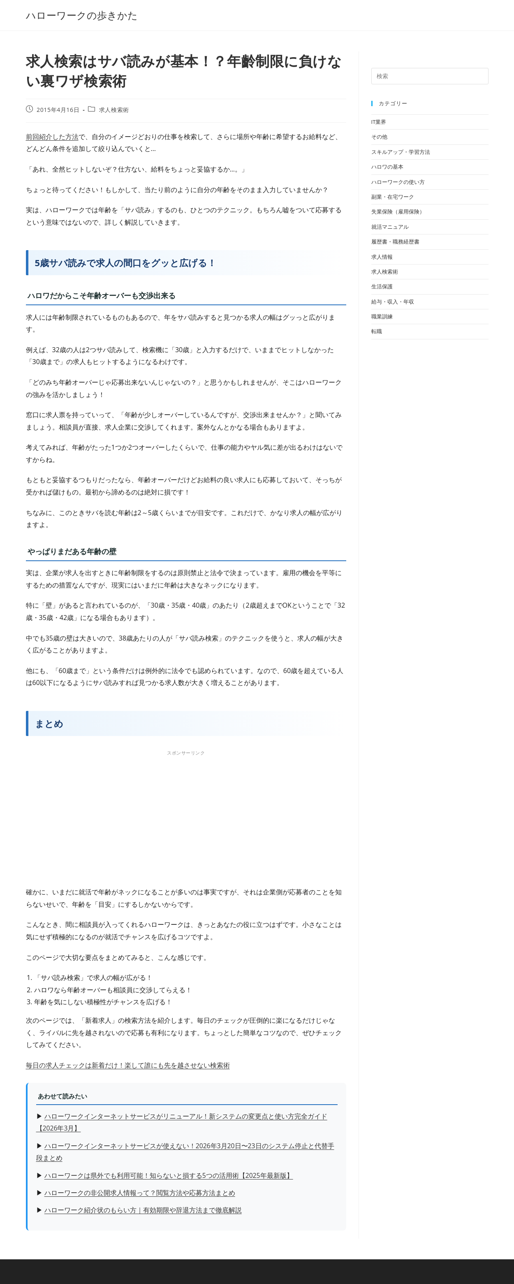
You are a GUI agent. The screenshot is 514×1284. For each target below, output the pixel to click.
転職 (376, 331)
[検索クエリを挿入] (430, 76)
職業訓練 (382, 316)
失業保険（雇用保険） (398, 211)
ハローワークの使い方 (398, 182)
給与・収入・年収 (392, 301)
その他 (379, 136)
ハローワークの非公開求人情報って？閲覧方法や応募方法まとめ (139, 1192)
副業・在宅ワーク (392, 196)
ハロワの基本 (387, 166)
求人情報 (382, 256)
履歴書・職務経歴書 (395, 241)
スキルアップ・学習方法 (400, 152)
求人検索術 (114, 110)
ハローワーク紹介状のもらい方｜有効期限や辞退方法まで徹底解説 (143, 1209)
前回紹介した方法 (52, 136)
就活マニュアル (390, 226)
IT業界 (379, 121)
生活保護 (382, 286)
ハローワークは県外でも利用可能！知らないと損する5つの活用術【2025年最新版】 (169, 1175)
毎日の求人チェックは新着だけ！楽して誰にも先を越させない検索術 (128, 1065)
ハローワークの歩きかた (82, 15)
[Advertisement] (186, 815)
